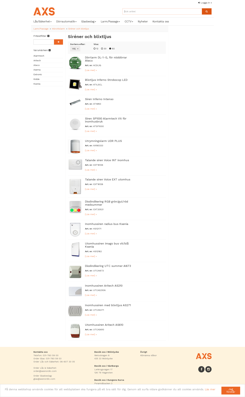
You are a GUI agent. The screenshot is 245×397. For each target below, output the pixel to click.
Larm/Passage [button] (110, 21)
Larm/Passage (40, 28)
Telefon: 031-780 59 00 (45, 355)
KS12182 (97, 251)
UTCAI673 (98, 270)
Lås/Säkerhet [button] (42, 21)
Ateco (36, 65)
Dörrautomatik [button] (66, 21)
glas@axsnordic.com (44, 379)
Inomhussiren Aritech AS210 (103, 285)
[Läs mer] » (91, 70)
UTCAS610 (98, 329)
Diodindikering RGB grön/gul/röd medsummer (106, 203)
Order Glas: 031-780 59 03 (47, 358)
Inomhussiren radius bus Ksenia (106, 224)
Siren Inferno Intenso (99, 99)
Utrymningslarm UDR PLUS (103, 141)
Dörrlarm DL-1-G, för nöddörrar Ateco (106, 59)
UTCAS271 (98, 310)
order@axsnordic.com (45, 371)
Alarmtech (38, 55)
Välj (75, 48)
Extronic (37, 74)
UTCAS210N (99, 290)
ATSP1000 (98, 126)
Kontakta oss (160, 21)
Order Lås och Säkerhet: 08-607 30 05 (54, 361)
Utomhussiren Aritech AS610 (104, 324)
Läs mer (210, 389)
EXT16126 (98, 165)
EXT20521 (98, 209)
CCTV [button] (129, 21)
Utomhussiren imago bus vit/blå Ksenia (107, 245)
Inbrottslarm (58, 28)
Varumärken (42, 50)
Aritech (37, 60)
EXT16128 (98, 184)
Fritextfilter (41, 36)
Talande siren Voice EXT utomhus (107, 179)
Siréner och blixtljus (78, 28)
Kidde (36, 79)
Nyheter (143, 21)
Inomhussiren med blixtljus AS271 (108, 305)
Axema (36, 69)
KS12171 (97, 228)
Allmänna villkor (148, 355)
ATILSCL (97, 84)
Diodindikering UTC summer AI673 (108, 265)
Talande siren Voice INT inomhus (107, 160)
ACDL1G (97, 65)
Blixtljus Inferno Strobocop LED (106, 79)
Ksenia (36, 84)
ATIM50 (97, 104)
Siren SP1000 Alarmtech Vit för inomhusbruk (105, 120)
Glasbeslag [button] (88, 21)
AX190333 (98, 145)
